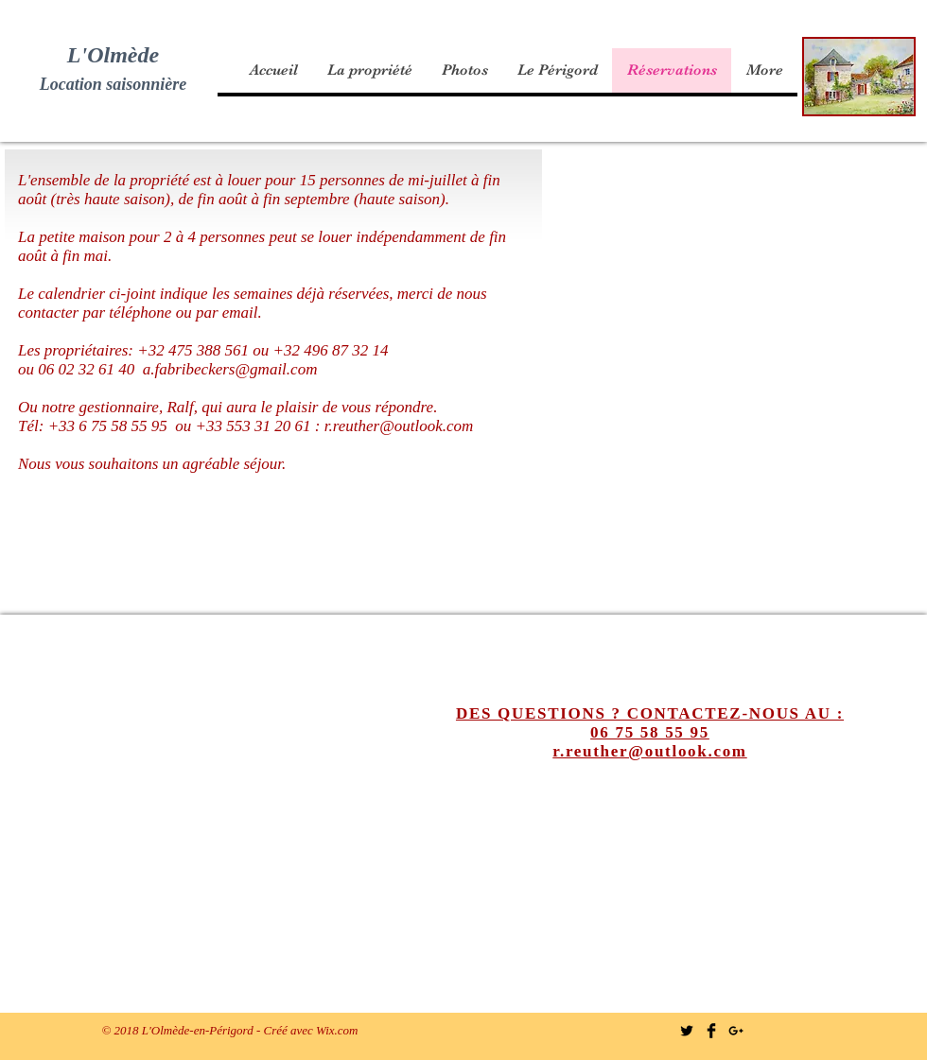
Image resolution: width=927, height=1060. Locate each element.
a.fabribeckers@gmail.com (230, 369)
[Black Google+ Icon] (735, 1030)
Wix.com (337, 1030)
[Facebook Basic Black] (711, 1030)
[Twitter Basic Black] (686, 1030)
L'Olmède (113, 55)
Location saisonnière (113, 84)
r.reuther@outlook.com (399, 426)
